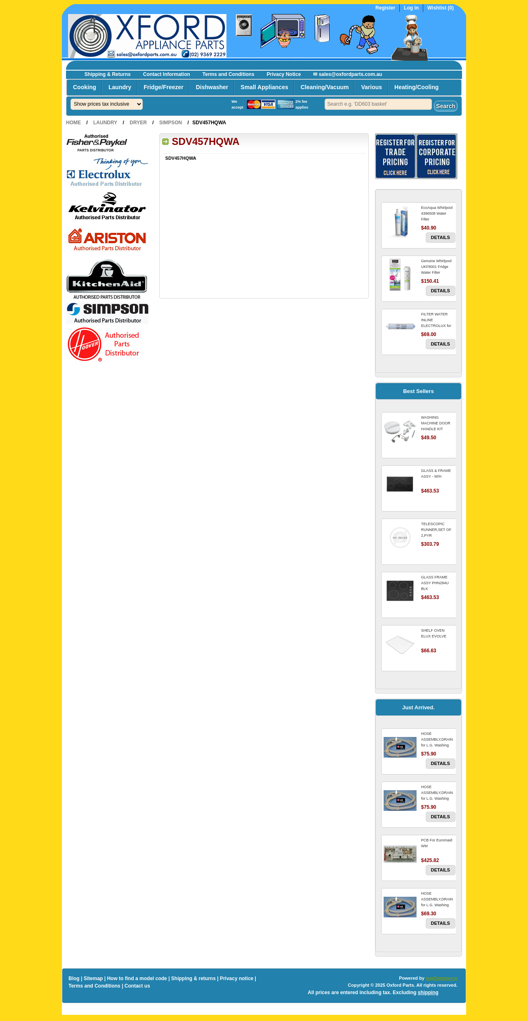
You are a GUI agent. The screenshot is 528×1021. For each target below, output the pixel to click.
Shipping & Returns (108, 74)
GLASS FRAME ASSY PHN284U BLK (435, 583)
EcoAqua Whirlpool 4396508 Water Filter (437, 213)
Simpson (170, 123)
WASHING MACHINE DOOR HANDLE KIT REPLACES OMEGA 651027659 (438, 429)
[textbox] (378, 104)
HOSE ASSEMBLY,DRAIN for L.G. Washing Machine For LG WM (437, 745)
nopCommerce (441, 978)
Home (73, 123)
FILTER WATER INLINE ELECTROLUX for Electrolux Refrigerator (436, 325)
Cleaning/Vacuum (325, 87)
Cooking (84, 87)
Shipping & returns (193, 978)
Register (385, 8)
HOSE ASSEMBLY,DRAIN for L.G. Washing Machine (437, 902)
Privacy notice (236, 978)
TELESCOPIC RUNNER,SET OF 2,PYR (436, 530)
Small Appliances (264, 87)
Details (440, 237)
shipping (428, 992)
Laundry (119, 87)
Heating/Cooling (416, 87)
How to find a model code (137, 978)
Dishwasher (212, 87)
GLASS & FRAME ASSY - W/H (436, 474)
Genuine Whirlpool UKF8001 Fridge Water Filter (436, 267)
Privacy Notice (284, 74)
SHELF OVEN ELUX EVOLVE (433, 633)
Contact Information (166, 74)
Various (371, 87)
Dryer (138, 123)
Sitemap (93, 978)
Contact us (137, 986)
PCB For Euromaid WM (437, 843)
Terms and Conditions (229, 74)
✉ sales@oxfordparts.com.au (347, 74)
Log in (411, 8)
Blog (74, 978)
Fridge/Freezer (163, 87)
